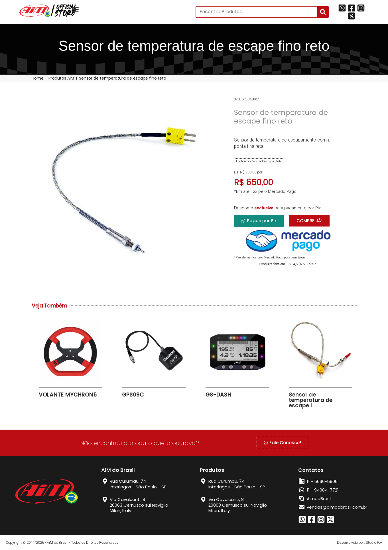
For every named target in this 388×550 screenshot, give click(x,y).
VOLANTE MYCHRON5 (68, 395)
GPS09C (133, 395)
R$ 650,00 (253, 182)
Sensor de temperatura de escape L (310, 400)
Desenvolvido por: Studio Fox (359, 542)
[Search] (323, 12)
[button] (75, 9)
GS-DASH (218, 395)
